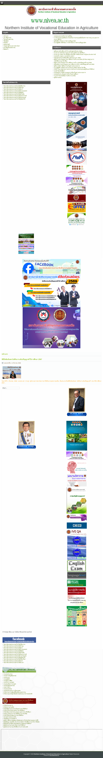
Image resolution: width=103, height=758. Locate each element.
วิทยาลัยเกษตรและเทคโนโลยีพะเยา (14, 662)
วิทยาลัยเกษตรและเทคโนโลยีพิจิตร (14, 92)
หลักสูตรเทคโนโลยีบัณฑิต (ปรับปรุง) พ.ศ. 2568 (67, 58)
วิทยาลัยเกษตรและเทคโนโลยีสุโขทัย (14, 94)
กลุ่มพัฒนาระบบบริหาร (10, 718)
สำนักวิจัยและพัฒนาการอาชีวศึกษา (14, 715)
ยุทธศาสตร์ (7, 44)
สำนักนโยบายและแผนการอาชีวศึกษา (14, 710)
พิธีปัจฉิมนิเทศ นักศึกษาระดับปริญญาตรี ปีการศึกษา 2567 (22, 359)
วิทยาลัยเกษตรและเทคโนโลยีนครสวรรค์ (15, 95)
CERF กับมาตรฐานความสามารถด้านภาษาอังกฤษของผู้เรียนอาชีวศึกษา (74, 69)
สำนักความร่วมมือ (9, 707)
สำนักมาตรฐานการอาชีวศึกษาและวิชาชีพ (15, 713)
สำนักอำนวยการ (8, 705)
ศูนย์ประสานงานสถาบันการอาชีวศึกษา (14, 725)
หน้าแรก (6, 36)
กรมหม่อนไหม (8, 689)
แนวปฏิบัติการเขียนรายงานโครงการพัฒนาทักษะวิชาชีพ (70, 67)
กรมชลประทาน (8, 674)
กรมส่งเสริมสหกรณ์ (9, 685)
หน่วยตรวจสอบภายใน (10, 717)
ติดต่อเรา (6, 49)
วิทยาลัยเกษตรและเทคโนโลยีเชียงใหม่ (14, 659)
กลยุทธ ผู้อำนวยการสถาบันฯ (12, 46)
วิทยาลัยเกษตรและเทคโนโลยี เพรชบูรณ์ (15, 656)
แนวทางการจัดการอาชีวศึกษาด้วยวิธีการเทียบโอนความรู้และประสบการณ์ (75, 54)
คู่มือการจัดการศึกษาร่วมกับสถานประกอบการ (67, 66)
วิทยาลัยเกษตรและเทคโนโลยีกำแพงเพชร (15, 91)
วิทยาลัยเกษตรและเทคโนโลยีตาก (13, 89)
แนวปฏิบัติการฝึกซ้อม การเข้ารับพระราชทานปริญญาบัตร (70, 42)
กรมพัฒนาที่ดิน (8, 680)
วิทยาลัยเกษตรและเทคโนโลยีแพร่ (13, 661)
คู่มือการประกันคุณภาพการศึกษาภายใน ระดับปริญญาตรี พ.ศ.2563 (73, 62)
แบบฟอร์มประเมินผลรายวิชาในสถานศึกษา (66, 74)
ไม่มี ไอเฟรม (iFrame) (51, 739)
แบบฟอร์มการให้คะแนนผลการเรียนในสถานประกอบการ (70, 72)
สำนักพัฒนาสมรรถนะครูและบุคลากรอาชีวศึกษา (17, 712)
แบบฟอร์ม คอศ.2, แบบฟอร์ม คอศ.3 (64, 56)
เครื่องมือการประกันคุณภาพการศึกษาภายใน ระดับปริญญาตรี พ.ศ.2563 (74, 64)
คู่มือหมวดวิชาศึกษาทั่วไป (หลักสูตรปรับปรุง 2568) (68, 51)
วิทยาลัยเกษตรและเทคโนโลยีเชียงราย (14, 86)
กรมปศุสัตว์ (7, 679)
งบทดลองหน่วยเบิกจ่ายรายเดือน (63, 36)
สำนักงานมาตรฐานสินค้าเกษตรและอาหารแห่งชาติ (18, 694)
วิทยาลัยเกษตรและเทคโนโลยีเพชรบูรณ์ (15, 97)
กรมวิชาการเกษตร (9, 682)
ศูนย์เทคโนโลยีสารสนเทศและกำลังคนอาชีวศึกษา (18, 723)
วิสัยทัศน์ (6, 41)
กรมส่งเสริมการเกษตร (10, 684)
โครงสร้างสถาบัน (8, 39)
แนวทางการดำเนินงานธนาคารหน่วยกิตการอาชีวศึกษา (69, 53)
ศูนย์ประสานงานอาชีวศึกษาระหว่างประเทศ (16, 727)
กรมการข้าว (7, 687)
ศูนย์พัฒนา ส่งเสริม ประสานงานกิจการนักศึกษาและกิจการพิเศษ (21, 722)
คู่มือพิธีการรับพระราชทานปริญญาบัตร (65, 41)
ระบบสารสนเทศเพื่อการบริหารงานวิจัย (65, 75)
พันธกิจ (6, 42)
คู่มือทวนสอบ (57, 77)
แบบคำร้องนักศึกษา (59, 71)
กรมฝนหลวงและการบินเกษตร (12, 690)
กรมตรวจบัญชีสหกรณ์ (10, 675)
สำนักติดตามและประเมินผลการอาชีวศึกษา (16, 709)
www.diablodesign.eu (54, 755)
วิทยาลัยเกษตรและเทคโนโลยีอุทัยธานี (14, 99)
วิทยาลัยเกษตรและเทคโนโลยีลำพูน (14, 87)
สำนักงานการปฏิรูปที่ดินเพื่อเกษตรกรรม (15, 692)
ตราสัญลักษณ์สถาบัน (9, 47)
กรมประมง (7, 677)
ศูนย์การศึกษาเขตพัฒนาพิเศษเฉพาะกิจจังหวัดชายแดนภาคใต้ (21, 720)
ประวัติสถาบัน (7, 37)
